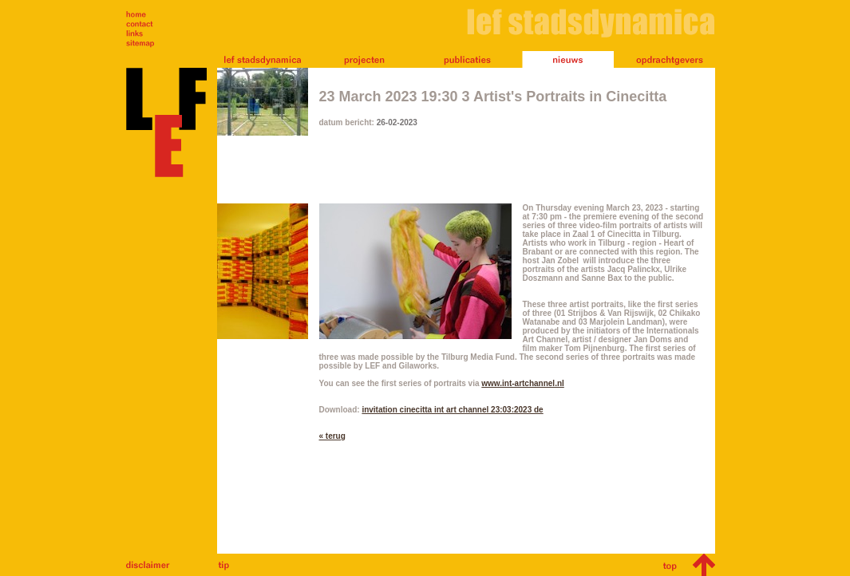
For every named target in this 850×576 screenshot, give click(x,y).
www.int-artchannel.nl (522, 383)
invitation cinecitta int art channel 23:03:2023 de (452, 409)
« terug (332, 436)
